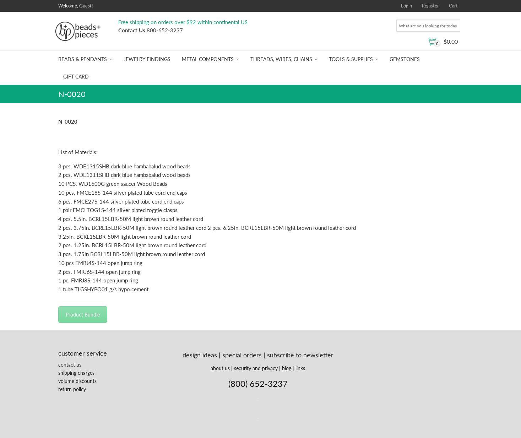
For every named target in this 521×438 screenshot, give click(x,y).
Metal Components (208, 59)
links (300, 368)
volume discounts (77, 381)
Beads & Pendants (82, 59)
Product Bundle (83, 315)
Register (430, 6)
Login (406, 6)
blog (286, 368)
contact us (69, 365)
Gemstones (405, 59)
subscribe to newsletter (300, 355)
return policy (72, 389)
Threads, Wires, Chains (281, 59)
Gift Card (76, 77)
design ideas (200, 355)
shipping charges (76, 373)
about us (220, 368)
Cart (453, 6)
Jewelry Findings (147, 59)
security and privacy (256, 368)
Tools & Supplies (351, 59)
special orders (242, 355)
